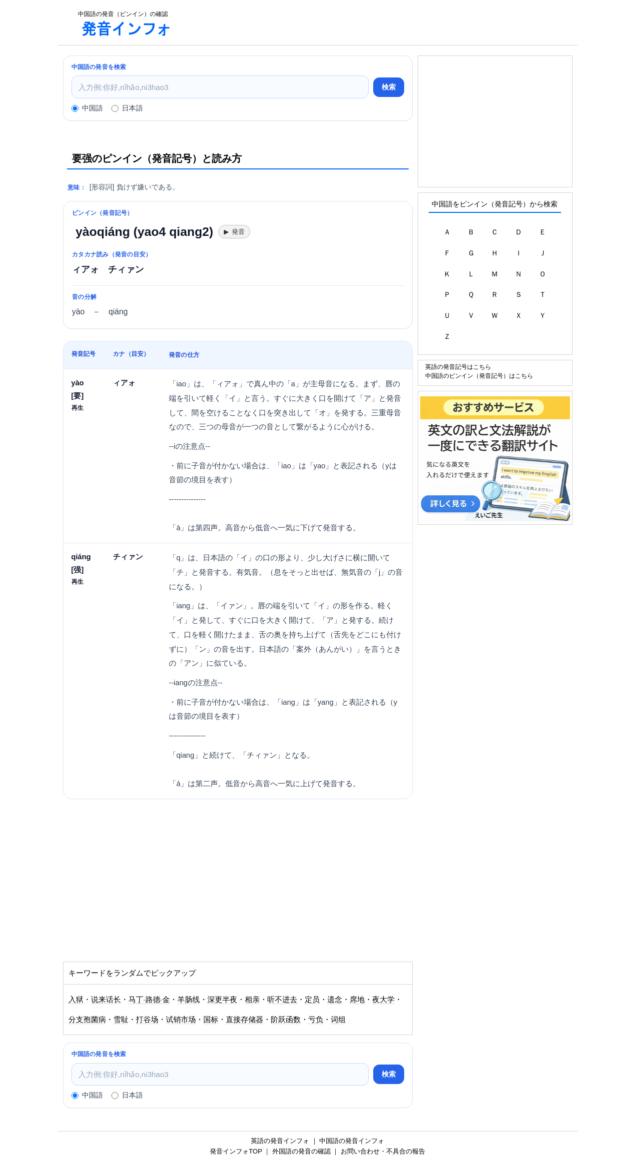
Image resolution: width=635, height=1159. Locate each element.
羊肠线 (188, 1000)
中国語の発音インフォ (351, 1141)
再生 (77, 407)
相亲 (252, 1000)
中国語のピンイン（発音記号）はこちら (479, 375)
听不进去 (282, 1000)
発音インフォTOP (236, 1151)
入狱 (75, 1000)
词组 (338, 1020)
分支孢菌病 (87, 1020)
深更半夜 (222, 1000)
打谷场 (147, 1020)
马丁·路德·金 (149, 1000)
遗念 (334, 1000)
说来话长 (106, 1000)
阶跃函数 (286, 1020)
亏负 (315, 1020)
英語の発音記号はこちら (458, 366)
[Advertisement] (380, 22)
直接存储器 (244, 1020)
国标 (210, 1020)
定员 (312, 1000)
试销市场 (181, 1020)
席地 (357, 1000)
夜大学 (383, 1000)
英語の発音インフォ (280, 1141)
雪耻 (120, 1020)
